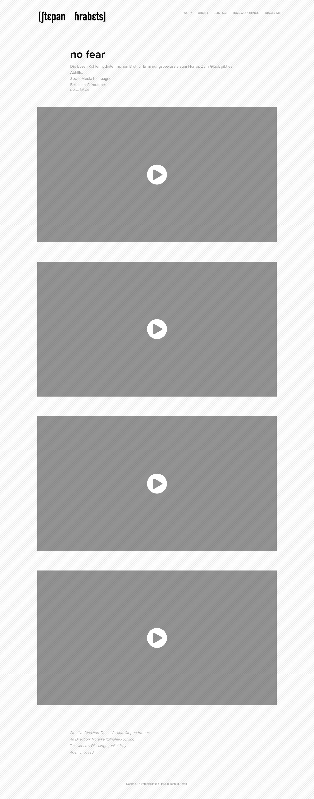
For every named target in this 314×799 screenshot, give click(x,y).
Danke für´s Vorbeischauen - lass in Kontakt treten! (157, 784)
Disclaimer (274, 13)
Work (188, 13)
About (203, 13)
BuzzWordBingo (246, 13)
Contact (220, 13)
